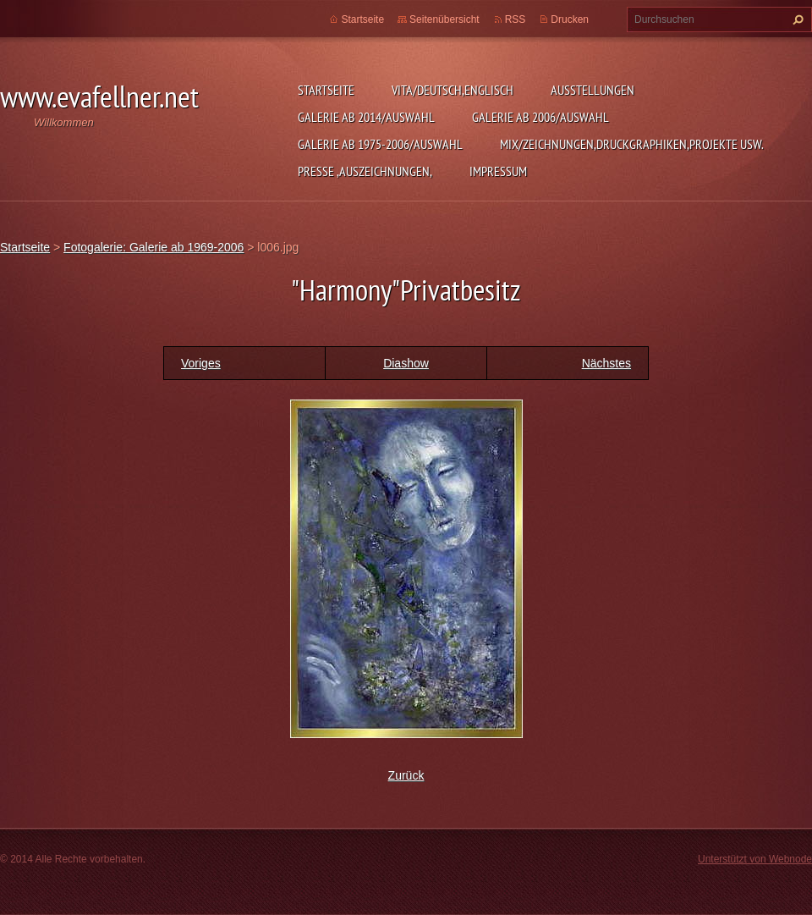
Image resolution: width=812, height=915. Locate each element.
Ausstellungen (592, 89)
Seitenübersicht (444, 19)
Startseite (326, 89)
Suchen (796, 19)
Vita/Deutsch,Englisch (452, 89)
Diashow (406, 363)
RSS (515, 19)
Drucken (570, 19)
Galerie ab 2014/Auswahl (366, 116)
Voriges (201, 363)
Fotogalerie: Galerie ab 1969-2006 (153, 247)
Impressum (498, 171)
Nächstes (606, 363)
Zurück (406, 775)
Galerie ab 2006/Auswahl (540, 116)
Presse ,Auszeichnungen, (365, 171)
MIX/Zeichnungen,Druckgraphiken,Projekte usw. (632, 143)
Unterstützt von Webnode (755, 859)
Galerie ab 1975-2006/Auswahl (380, 143)
